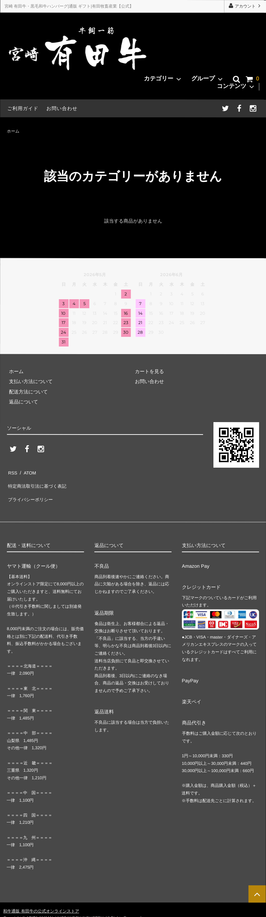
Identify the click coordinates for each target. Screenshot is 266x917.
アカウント (245, 6)
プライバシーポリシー (31, 491)
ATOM (27, 471)
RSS (12, 471)
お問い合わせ (61, 108)
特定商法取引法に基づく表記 (38, 481)
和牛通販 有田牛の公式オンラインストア (41, 901)
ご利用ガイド (22, 108)
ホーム (13, 130)
